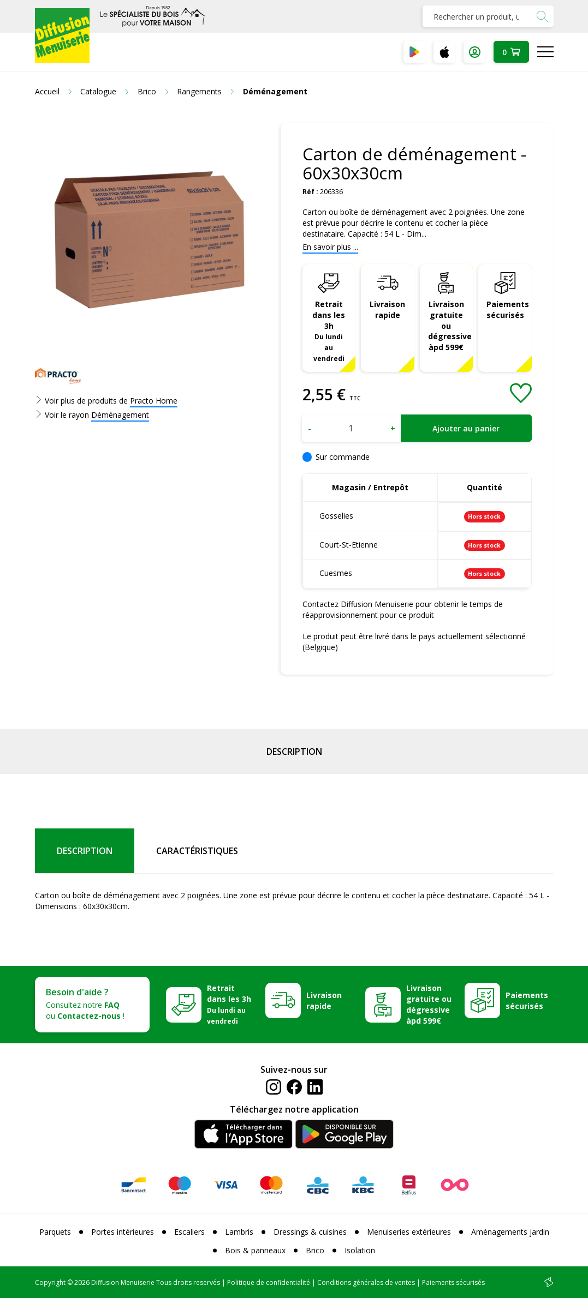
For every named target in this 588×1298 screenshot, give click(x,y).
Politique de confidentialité (268, 1282)
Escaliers (189, 1232)
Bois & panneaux (255, 1250)
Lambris (239, 1232)
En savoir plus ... (330, 247)
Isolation (360, 1250)
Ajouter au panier (466, 428)
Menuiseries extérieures (409, 1232)
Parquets (55, 1232)
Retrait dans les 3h (328, 331)
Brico (315, 1250)
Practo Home (153, 400)
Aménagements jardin (510, 1232)
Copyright (50, 1282)
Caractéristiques (197, 851)
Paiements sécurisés (507, 309)
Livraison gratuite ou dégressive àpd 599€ (450, 326)
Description (294, 752)
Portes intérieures (122, 1232)
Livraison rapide (387, 309)
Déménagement (120, 415)
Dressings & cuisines (310, 1232)
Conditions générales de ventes (366, 1282)
